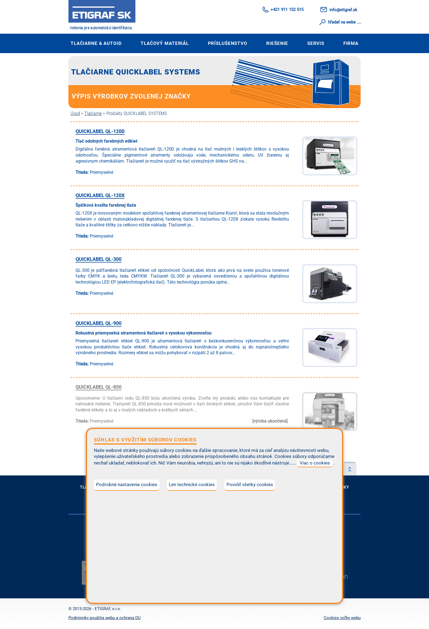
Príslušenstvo (227, 43)
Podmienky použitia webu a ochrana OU (104, 617)
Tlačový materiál (165, 43)
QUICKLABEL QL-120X (100, 195)
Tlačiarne (93, 113)
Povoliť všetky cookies (250, 484)
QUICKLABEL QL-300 (98, 259)
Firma (350, 43)
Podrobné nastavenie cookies (126, 484)
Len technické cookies (192, 484)
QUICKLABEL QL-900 (98, 323)
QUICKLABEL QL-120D (100, 131)
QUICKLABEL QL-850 (98, 387)
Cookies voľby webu (342, 617)
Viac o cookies (315, 463)
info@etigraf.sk (343, 9)
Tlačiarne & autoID (96, 43)
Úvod (75, 113)
